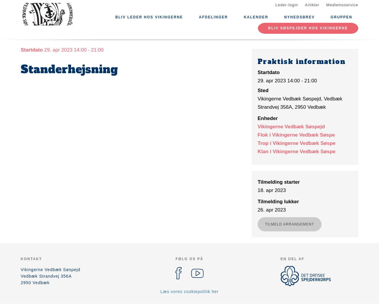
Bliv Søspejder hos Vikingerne (308, 28)
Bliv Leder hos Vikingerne (149, 17)
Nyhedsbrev (299, 17)
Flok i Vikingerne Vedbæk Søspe (296, 135)
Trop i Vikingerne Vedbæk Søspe (296, 143)
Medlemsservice (342, 5)
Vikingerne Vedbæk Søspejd (291, 126)
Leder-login (286, 5)
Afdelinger (213, 17)
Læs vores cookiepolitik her (189, 291)
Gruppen (341, 17)
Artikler (312, 5)
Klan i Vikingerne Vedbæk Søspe (296, 151)
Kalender (256, 17)
